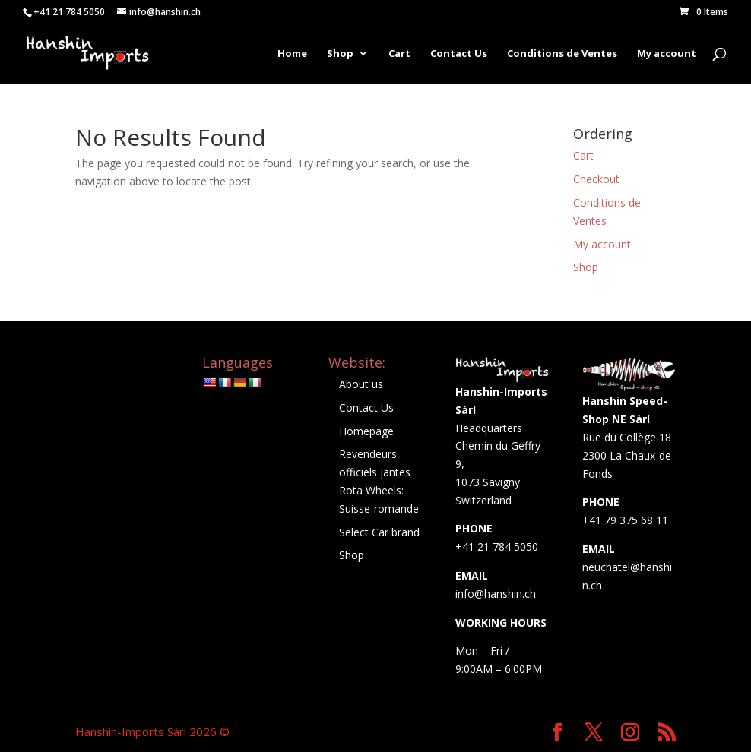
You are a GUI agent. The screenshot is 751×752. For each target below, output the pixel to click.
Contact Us (458, 54)
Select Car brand (379, 532)
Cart (399, 54)
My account (666, 54)
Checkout (596, 179)
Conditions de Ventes (562, 54)
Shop (340, 54)
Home (292, 54)
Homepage (366, 431)
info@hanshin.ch (495, 593)
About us (361, 384)
